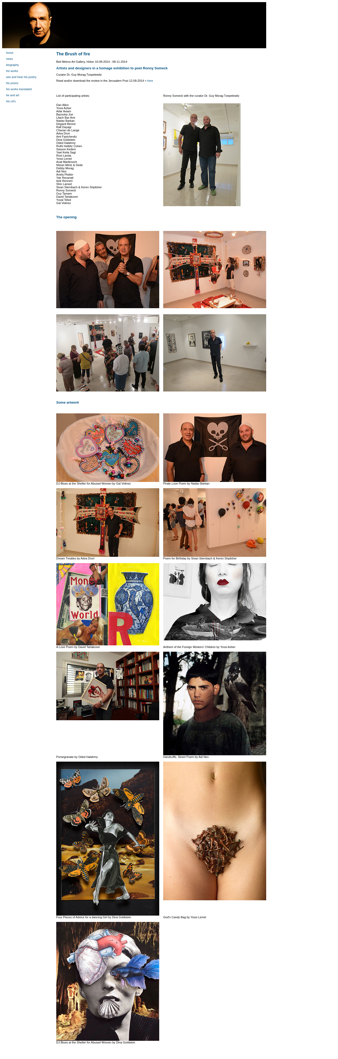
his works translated (19, 89)
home (9, 52)
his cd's (11, 101)
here (150, 80)
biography (12, 64)
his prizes (12, 83)
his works (12, 70)
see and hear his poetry (21, 77)
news (9, 58)
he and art (12, 95)
